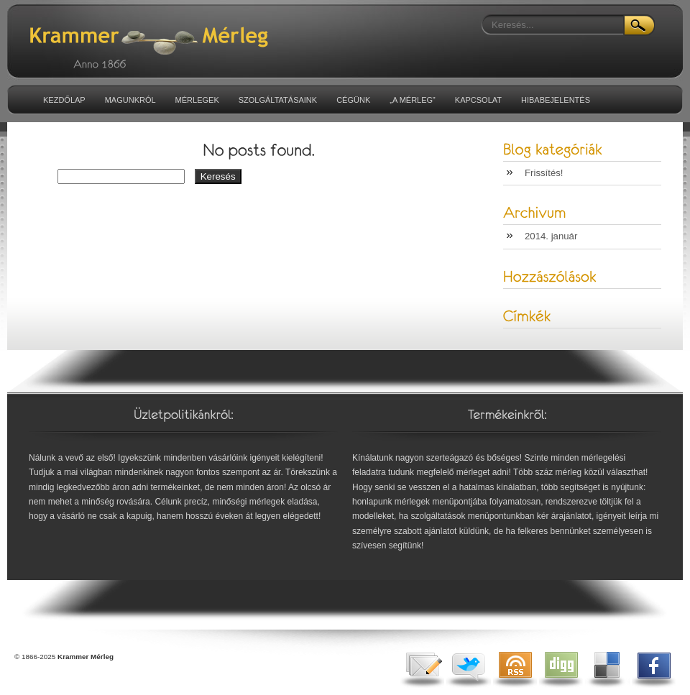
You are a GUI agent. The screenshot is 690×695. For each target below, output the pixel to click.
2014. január (551, 236)
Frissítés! (544, 172)
